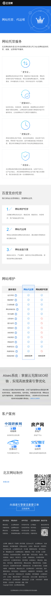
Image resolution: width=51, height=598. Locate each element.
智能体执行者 (27, 566)
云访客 (24, 557)
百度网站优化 (19, 552)
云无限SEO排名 (16, 560)
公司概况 (33, 525)
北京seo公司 (30, 543)
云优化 (9, 577)
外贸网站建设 (15, 530)
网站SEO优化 (37, 563)
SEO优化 (6, 520)
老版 (23, 582)
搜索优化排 (25, 579)
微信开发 (44, 520)
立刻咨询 (25, 509)
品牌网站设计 (15, 527)
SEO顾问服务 (14, 546)
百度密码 (43, 546)
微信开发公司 (43, 577)
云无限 (32, 579)
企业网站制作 (15, 525)
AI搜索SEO (31, 571)
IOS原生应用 (25, 530)
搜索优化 (27, 552)
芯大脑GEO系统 (37, 566)
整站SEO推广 (17, 577)
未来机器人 (32, 560)
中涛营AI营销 (40, 557)
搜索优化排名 (33, 549)
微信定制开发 (45, 525)
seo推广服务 (25, 554)
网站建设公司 (10, 552)
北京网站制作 (35, 520)
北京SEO (11, 582)
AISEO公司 (6, 560)
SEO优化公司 (7, 549)
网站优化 (5, 530)
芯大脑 (26, 549)
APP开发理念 (25, 533)
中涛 (33, 552)
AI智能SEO (23, 571)
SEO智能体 (35, 574)
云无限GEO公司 (17, 549)
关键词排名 (6, 527)
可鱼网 (17, 543)
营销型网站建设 (15, 533)
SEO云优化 (34, 554)
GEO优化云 (14, 571)
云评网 (5, 543)
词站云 (12, 557)
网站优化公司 (21, 568)
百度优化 (5, 533)
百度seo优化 (23, 546)
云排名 (30, 546)
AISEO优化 (39, 568)
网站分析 (36, 546)
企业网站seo (38, 543)
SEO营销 (25, 560)
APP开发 (25, 520)
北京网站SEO (30, 568)
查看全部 (6, 482)
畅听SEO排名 (18, 563)
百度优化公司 (20, 574)
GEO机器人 (39, 571)
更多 (26, 582)
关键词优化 (31, 557)
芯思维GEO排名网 (15, 566)
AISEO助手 (39, 579)
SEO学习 (18, 557)
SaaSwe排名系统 (15, 554)
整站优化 (5, 525)
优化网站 (28, 574)
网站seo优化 (27, 563)
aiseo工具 (11, 574)
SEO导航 (22, 543)
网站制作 (14, 520)
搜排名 (41, 554)
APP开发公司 (7, 579)
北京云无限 (34, 577)
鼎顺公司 (10, 543)
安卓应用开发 (25, 527)
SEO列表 (18, 582)
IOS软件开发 (25, 525)
